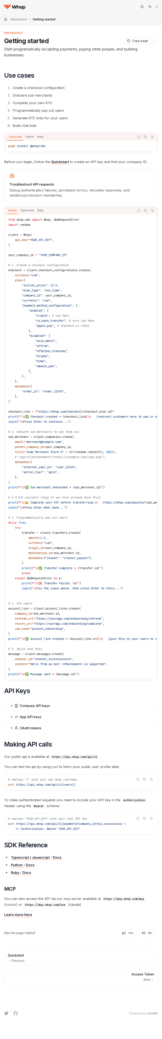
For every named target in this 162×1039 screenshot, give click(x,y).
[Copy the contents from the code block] (145, 137)
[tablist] (69, 137)
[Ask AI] (152, 137)
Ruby (15, 872)
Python (17, 865)
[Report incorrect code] (139, 137)
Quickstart (60, 162)
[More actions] (156, 7)
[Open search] (142, 6)
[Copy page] (137, 40)
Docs (57, 857)
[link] (81, 185)
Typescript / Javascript (30, 857)
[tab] (15, 136)
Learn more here (18, 915)
